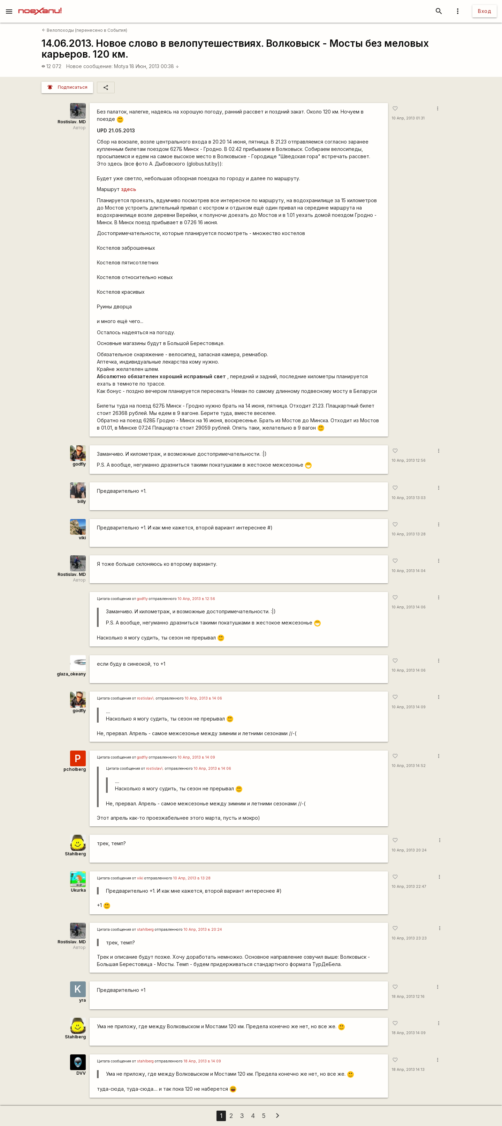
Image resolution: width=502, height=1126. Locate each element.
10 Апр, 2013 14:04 (409, 571)
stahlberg (145, 929)
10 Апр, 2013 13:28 (409, 534)
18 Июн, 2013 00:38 (154, 66)
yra (82, 1000)
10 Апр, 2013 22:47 (409, 886)
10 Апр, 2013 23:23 (409, 938)
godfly (79, 464)
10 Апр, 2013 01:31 (408, 118)
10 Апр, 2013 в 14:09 (196, 757)
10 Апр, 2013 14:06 (409, 607)
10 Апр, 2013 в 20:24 (203, 929)
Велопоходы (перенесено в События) (84, 30)
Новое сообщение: (89, 66)
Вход (484, 11)
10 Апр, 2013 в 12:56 (196, 599)
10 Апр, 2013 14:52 (409, 765)
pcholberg (74, 769)
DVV (81, 1073)
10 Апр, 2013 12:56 (409, 460)
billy (81, 501)
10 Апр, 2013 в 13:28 (192, 878)
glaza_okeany (71, 674)
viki (82, 537)
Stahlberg (75, 853)
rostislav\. (146, 698)
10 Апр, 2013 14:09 (409, 707)
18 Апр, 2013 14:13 (408, 1069)
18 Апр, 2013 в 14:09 (202, 1061)
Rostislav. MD (72, 121)
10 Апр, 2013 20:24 (409, 850)
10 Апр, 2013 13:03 (409, 498)
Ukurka (78, 890)
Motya (121, 66)
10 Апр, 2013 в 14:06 (203, 698)
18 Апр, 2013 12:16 (408, 996)
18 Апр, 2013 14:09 (409, 1033)
